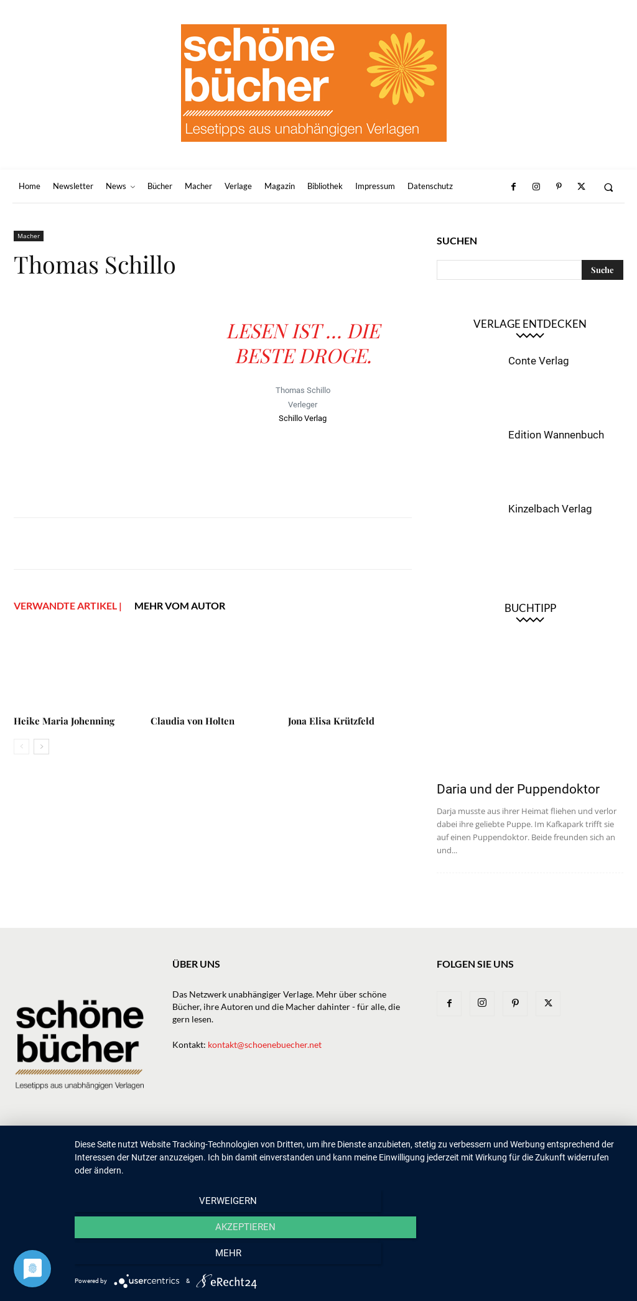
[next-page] (41, 746)
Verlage (312, 1149)
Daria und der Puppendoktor (518, 789)
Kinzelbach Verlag (550, 508)
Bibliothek (456, 1149)
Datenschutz (571, 1149)
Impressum (511, 1149)
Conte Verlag (538, 360)
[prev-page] (21, 746)
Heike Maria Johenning (64, 721)
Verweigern (157, 1258)
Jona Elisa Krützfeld (331, 721)
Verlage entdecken (530, 323)
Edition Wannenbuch (556, 434)
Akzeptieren (349, 1258)
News (230, 1149)
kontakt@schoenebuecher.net (265, 1044)
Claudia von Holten (193, 721)
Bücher (268, 1149)
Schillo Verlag (303, 418)
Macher (28, 235)
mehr (542, 1258)
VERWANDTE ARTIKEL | (68, 605)
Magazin (404, 1149)
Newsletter (184, 1149)
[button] (609, 187)
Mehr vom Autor (179, 605)
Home (136, 1149)
